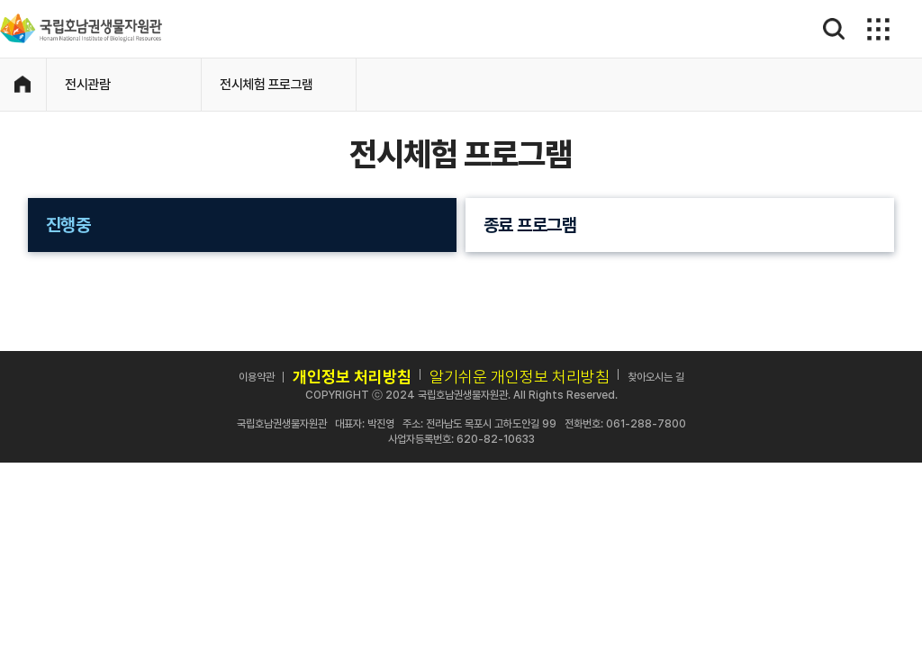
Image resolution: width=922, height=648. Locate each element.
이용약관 (257, 377)
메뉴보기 (876, 29)
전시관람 (87, 84)
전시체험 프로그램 (266, 84)
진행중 (68, 225)
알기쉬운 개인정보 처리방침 (519, 376)
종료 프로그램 (530, 225)
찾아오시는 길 (656, 377)
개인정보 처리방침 (352, 376)
